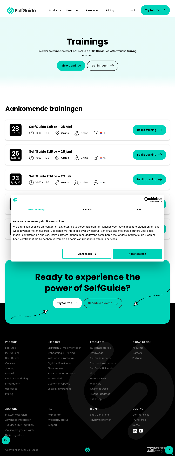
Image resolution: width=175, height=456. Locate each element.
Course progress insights (20, 430)
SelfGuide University (102, 368)
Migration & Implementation (65, 348)
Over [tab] (139, 209)
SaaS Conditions (99, 414)
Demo (136, 425)
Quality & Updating (16, 378)
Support (52, 425)
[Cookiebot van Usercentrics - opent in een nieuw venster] (147, 199)
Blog (92, 373)
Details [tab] (87, 209)
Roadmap (96, 399)
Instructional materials (61, 358)
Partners (137, 358)
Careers (137, 353)
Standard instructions (103, 363)
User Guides (12, 358)
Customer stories (100, 348)
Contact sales (140, 414)
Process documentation (62, 373)
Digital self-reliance (59, 363)
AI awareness (55, 368)
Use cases (11, 388)
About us (137, 348)
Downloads (96, 353)
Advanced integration (18, 420)
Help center (55, 414)
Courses (10, 363)
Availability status (58, 420)
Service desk (55, 378)
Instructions (12, 353)
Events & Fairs (98, 378)
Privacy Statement (101, 420)
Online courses (99, 388)
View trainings (71, 65)
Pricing (9, 394)
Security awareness (59, 388)
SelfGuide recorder (101, 358)
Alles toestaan (137, 253)
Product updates (100, 394)
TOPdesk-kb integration (19, 425)
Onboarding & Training (61, 353)
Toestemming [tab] (36, 209)
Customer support (59, 383)
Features (10, 348)
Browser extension (16, 414)
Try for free (139, 420)
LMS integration (14, 435)
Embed (9, 373)
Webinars (95, 383)
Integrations (12, 383)
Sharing (9, 368)
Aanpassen (87, 253)
